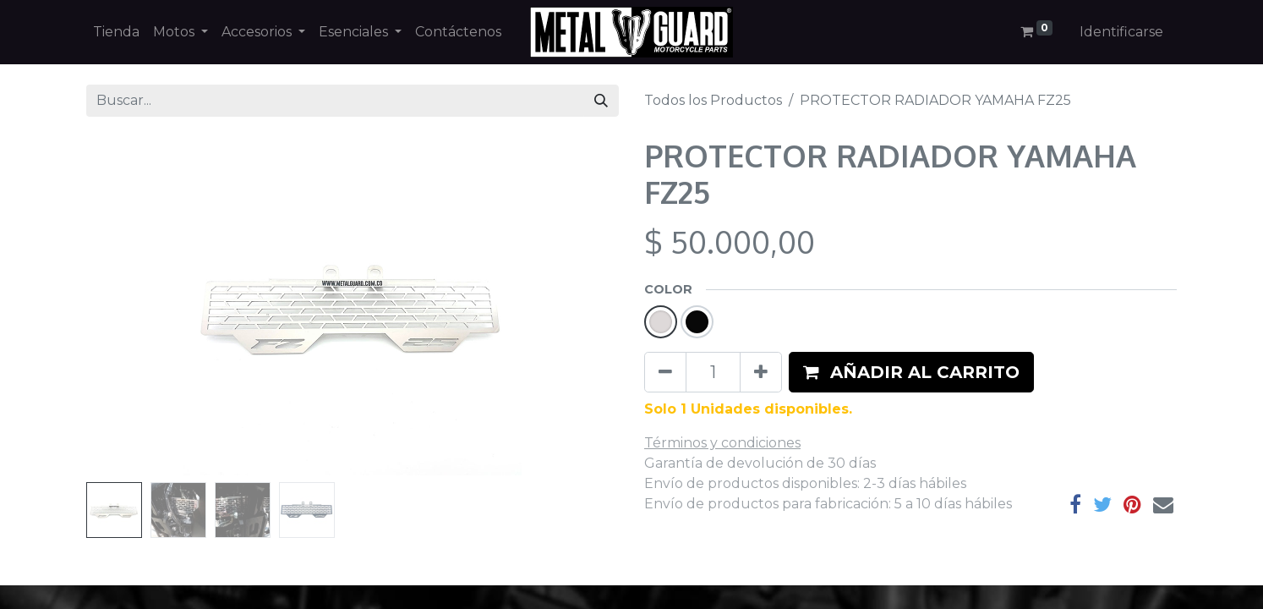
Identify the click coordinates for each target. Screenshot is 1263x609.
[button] (911, 372)
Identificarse (1121, 32)
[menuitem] (116, 32)
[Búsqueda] (601, 101)
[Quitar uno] (665, 372)
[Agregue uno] (761, 372)
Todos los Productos (713, 100)
